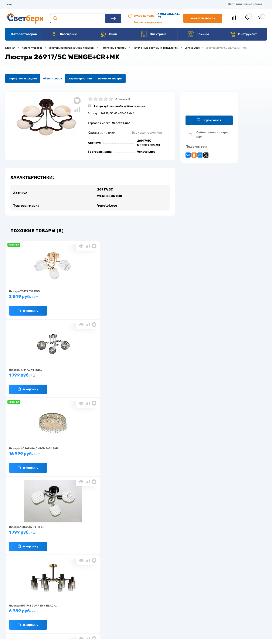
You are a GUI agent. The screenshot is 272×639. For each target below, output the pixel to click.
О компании (39, 4)
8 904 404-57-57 (168, 16)
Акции (109, 4)
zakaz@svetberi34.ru (209, 606)
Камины (198, 34)
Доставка (66, 4)
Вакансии (157, 4)
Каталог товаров (24, 34)
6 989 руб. (88, 370)
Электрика (153, 34)
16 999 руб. (143, 291)
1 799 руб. (88, 291)
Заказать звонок (202, 18)
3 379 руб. (143, 370)
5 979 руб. (33, 448)
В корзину (28, 303)
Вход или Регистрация (245, 4)
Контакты (132, 4)
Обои (108, 34)
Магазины (12, 4)
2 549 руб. (33, 291)
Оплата (88, 4)
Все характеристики (147, 132)
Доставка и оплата (106, 588)
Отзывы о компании (141, 588)
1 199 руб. (88, 448)
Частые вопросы (70, 615)
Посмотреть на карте (210, 582)
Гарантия (65, 602)
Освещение (64, 34)
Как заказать (68, 608)
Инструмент (243, 34)
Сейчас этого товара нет (212, 135)
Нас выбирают (69, 595)
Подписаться (209, 120)
